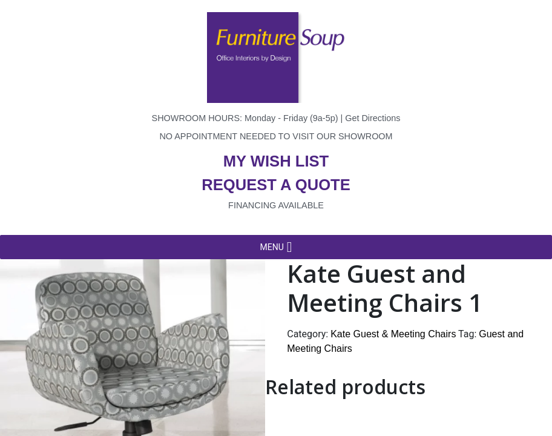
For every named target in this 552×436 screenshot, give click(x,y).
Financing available (276, 205)
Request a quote (276, 184)
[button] (271, 247)
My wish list (276, 161)
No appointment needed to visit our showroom (275, 136)
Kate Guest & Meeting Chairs (393, 334)
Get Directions (372, 118)
